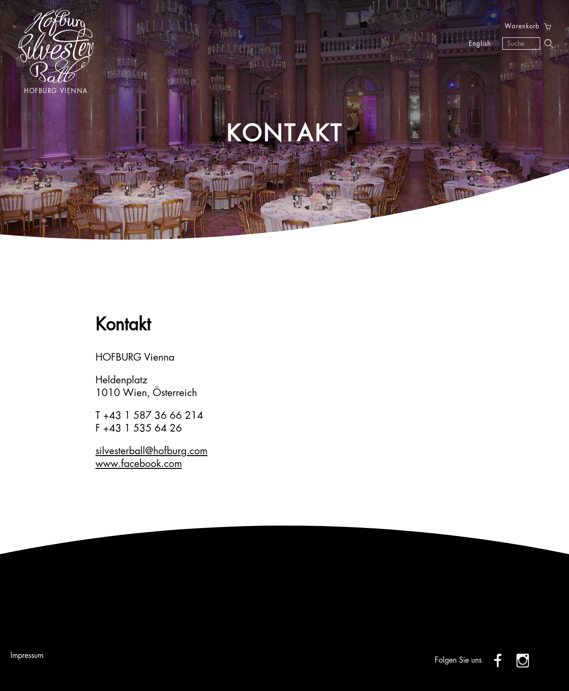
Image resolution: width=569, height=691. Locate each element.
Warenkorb (522, 27)
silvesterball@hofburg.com (151, 452)
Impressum (26, 656)
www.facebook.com (138, 464)
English (480, 44)
